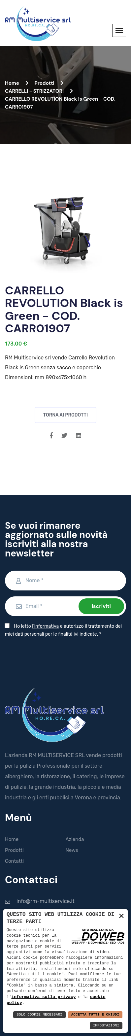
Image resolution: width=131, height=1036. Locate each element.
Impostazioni (106, 1025)
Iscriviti (101, 606)
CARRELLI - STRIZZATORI (39, 91)
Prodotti (48, 83)
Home (16, 83)
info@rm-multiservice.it (45, 901)
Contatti (14, 861)
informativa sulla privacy (43, 996)
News (72, 850)
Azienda (75, 839)
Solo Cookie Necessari (39, 1014)
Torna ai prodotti (65, 415)
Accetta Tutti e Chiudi (95, 1014)
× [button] (121, 916)
